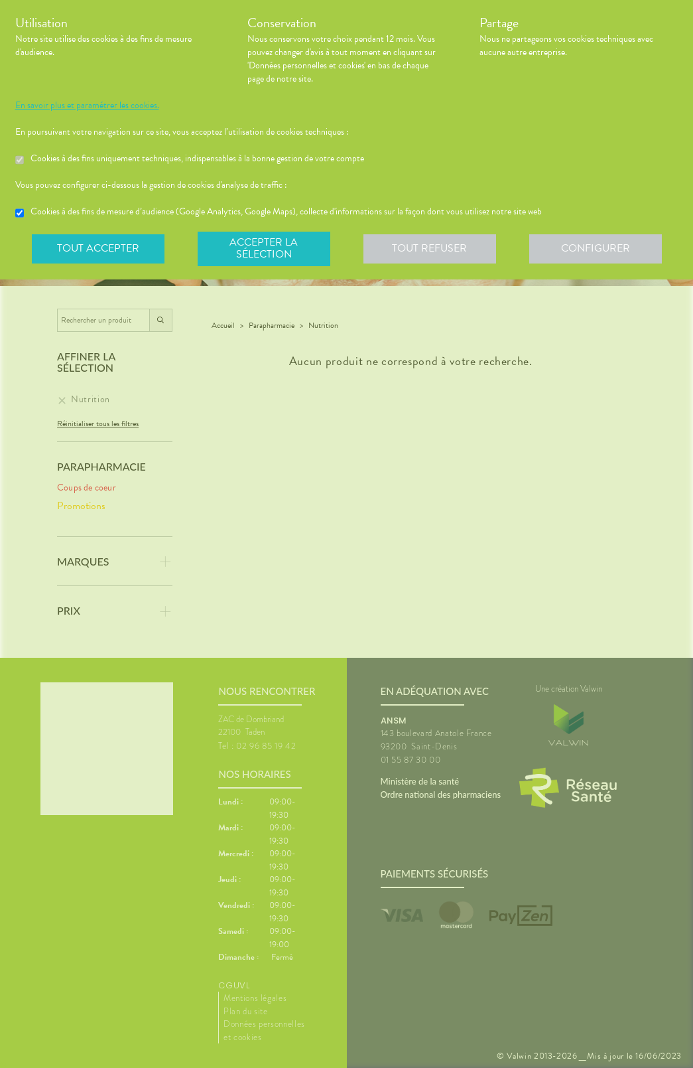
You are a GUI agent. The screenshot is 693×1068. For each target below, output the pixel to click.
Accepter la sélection (263, 248)
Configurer (595, 248)
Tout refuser (429, 248)
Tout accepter (98, 248)
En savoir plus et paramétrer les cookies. (87, 105)
